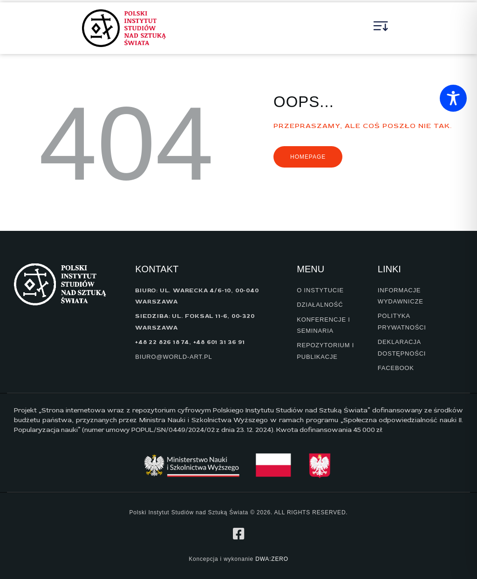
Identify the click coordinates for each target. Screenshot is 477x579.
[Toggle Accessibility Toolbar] (453, 98)
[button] (381, 28)
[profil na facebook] (238, 533)
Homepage (308, 157)
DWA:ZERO (271, 559)
